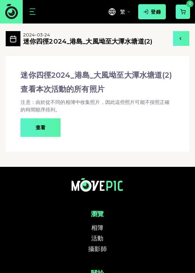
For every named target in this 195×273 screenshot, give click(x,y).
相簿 (97, 227)
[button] (97, 104)
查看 (40, 127)
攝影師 (97, 249)
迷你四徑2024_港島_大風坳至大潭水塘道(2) (88, 38)
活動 (97, 238)
